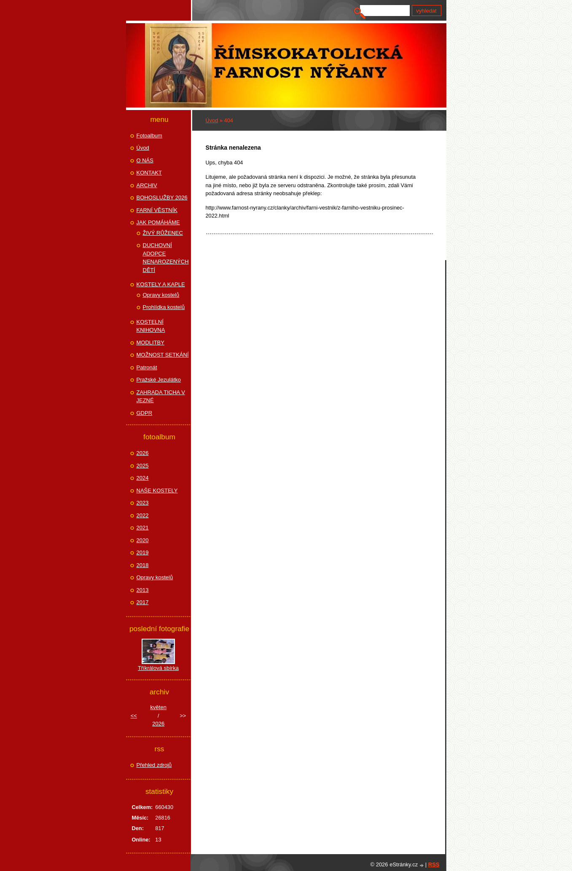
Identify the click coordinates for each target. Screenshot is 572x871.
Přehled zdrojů (154, 765)
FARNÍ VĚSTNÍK (157, 210)
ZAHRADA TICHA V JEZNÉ (161, 396)
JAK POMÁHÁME (158, 222)
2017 (143, 602)
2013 (143, 590)
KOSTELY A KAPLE (161, 284)
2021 (143, 527)
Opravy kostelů (161, 295)
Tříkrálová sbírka (158, 668)
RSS (434, 864)
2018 (143, 565)
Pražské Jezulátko (159, 379)
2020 (143, 540)
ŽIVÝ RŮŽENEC (163, 233)
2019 (143, 552)
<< (134, 715)
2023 (143, 503)
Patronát (147, 367)
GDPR (145, 413)
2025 (143, 465)
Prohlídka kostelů (164, 307)
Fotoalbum (149, 135)
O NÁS (145, 160)
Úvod (212, 120)
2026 (143, 453)
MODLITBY (150, 342)
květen (158, 707)
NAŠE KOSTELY (157, 490)
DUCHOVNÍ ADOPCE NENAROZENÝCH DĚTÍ (166, 257)
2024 (143, 478)
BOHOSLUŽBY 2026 (162, 197)
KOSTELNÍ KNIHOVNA (151, 326)
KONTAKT (149, 172)
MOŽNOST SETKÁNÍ (163, 355)
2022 (143, 515)
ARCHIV (147, 185)
